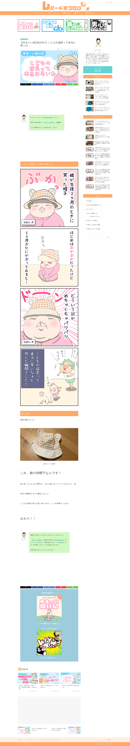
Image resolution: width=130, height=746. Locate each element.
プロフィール (39, 13)
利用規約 (27, 744)
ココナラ (90, 209)
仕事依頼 (67, 13)
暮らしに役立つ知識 (94, 224)
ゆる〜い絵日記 (24, 39)
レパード (23, 122)
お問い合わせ (90, 13)
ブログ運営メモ (92, 213)
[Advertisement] (49, 100)
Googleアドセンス (95, 216)
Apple (90, 201)
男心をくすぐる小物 (94, 229)
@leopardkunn (48, 117)
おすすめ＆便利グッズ (94, 205)
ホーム (20, 744)
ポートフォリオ (53, 13)
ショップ (78, 13)
